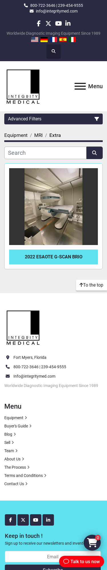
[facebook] (38, 23)
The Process (15, 467)
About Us (12, 459)
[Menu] (80, 86)
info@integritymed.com (57, 11)
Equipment (13, 417)
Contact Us (14, 483)
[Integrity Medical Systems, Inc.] (23, 326)
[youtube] (58, 23)
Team (9, 450)
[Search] (45, 153)
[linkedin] (68, 23)
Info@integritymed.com (34, 376)
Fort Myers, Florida (30, 357)
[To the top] (91, 285)
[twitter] (48, 23)
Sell (7, 442)
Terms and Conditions (23, 475)
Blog (8, 434)
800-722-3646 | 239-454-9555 (56, 5)
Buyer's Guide (16, 426)
